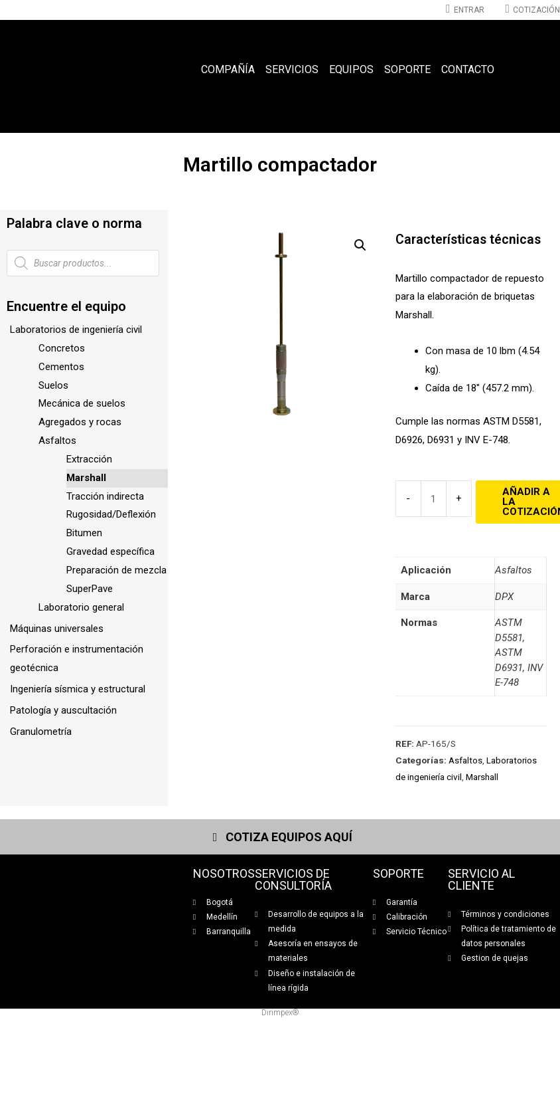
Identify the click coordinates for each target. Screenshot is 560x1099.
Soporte (407, 69)
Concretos (61, 348)
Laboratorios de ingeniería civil (76, 330)
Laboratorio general (81, 607)
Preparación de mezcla (116, 570)
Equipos (351, 69)
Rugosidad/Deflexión (111, 514)
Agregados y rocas (79, 422)
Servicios (291, 69)
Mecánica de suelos (81, 403)
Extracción (89, 459)
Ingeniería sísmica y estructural (77, 689)
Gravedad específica (110, 551)
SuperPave (89, 589)
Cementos (61, 367)
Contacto (467, 69)
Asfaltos (57, 441)
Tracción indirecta (105, 496)
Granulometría (41, 732)
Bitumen (84, 533)
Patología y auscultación (63, 710)
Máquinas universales (57, 629)
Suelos (53, 385)
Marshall (86, 478)
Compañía (228, 69)
